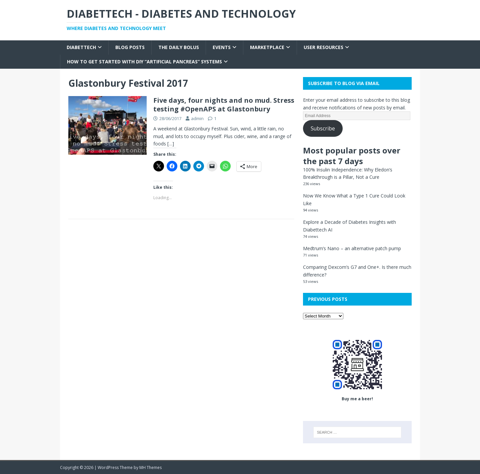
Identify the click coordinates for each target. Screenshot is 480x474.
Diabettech (81, 47)
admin (197, 118)
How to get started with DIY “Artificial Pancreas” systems (144, 61)
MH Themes (150, 467)
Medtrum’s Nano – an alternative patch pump (352, 248)
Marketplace (267, 47)
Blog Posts (130, 47)
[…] (170, 143)
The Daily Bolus (178, 47)
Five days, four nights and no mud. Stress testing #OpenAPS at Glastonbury (223, 104)
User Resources (323, 47)
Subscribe (323, 128)
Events (222, 47)
